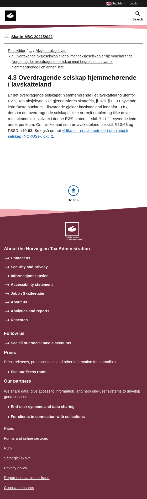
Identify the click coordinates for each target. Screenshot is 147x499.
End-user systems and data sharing (43, 407)
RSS (8, 448)
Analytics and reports (30, 311)
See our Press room (28, 372)
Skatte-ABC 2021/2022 (32, 36)
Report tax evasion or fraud (27, 478)
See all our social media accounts (41, 343)
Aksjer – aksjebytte (51, 51)
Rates (9, 428)
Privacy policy (15, 468)
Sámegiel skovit (17, 458)
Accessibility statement (32, 284)
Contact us (20, 258)
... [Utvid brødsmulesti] (30, 51)
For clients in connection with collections (48, 417)
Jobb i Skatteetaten (28, 293)
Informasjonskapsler (29, 276)
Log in (134, 3)
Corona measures (19, 488)
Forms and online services (26, 438)
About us (19, 302)
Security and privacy (29, 267)
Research (19, 320)
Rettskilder (16, 51)
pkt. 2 (48, 136)
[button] (115, 3)
